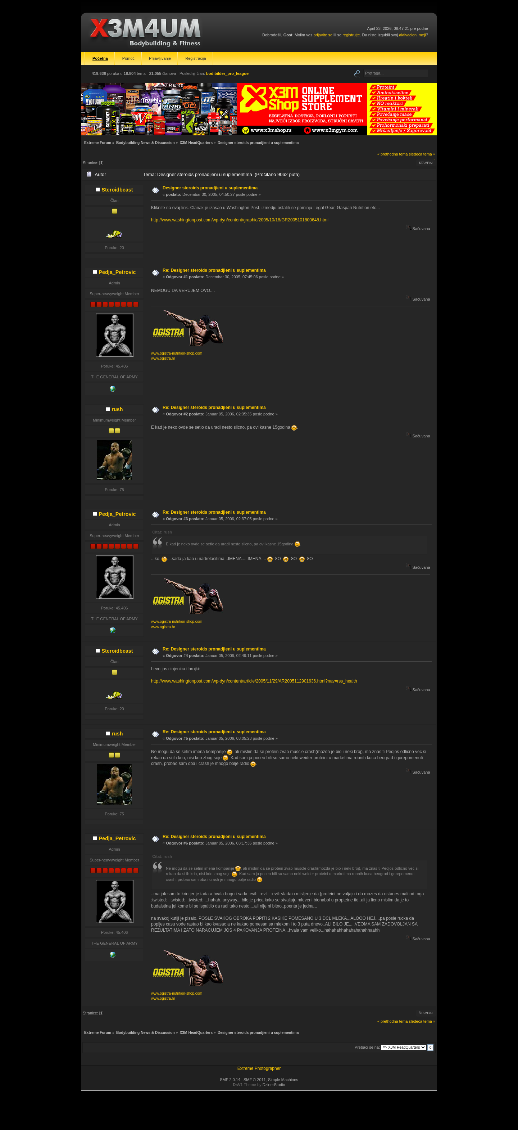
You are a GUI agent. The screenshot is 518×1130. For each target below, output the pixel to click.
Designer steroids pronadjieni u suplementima (210, 187)
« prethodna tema (392, 154)
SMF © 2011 (255, 1079)
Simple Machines (283, 1079)
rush (117, 409)
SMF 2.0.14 (230, 1079)
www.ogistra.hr (163, 358)
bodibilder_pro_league (227, 73)
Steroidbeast (117, 190)
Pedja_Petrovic (117, 272)
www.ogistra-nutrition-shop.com (176, 353)
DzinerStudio (274, 1084)
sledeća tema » (422, 154)
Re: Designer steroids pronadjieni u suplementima (214, 270)
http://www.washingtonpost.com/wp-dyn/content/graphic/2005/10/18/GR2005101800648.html (239, 219)
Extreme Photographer (259, 1068)
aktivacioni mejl (412, 35)
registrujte (351, 35)
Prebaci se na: (367, 1047)
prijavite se (322, 35)
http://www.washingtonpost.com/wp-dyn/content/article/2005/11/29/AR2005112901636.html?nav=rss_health (254, 681)
